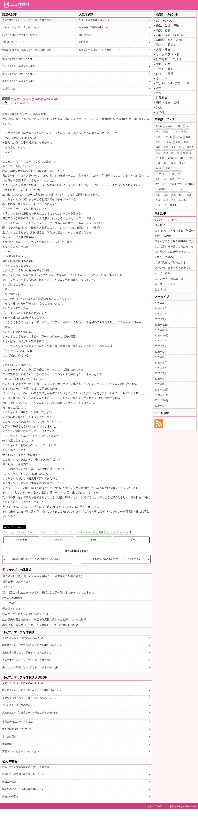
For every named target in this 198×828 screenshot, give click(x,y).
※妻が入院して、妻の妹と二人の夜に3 (22, 637)
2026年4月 (160, 303)
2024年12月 (161, 389)
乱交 (159, 92)
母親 (165, 152)
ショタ (174, 131)
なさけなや (161, 289)
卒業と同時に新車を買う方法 (94, 20)
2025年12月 (161, 324)
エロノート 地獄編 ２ (168, 278)
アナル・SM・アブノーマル (174, 83)
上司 (158, 163)
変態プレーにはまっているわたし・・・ (100, 49)
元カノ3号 (8, 603)
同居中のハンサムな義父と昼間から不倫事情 (25, 766)
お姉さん (167, 142)
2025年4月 (160, 368)
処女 (181, 194)
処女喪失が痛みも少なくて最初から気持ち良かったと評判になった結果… (45, 619)
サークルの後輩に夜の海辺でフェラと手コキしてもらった (115, 559)
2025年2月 (160, 378)
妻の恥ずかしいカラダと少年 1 (18, 81)
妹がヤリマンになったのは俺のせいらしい (27, 614)
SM (187, 126)
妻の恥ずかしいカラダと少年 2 (18, 73)
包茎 (189, 194)
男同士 (184, 131)
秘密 (165, 200)
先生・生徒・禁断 (167, 25)
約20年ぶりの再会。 (166, 219)
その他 (160, 112)
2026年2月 (160, 314)
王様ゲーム (161, 205)
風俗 (172, 179)
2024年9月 (160, 405)
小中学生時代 (174, 184)
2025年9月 (160, 341)
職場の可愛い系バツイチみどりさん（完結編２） (37, 559)
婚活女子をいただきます (16, 581)
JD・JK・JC (164, 20)
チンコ (47, 532)
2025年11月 (161, 330)
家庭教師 (83, 42)
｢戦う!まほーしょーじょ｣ (15, 42)
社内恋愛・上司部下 (169, 59)
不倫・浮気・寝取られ (170, 35)
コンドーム (161, 179)
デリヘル (160, 184)
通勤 (158, 147)
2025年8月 (160, 346)
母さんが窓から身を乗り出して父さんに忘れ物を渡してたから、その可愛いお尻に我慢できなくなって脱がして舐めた (174, 249)
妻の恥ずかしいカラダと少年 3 (18, 66)
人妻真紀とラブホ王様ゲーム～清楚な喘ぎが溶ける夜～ (31, 712)
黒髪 (173, 194)
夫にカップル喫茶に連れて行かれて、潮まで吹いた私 (30, 667)
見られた (170, 126)
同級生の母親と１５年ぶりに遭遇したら (23, 789)
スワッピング (162, 173)
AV (179, 173)
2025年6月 (160, 357)
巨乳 (165, 194)
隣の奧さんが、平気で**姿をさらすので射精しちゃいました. (33, 645)
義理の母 (187, 152)
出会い (113, 532)
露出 (180, 126)
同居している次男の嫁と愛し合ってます (23, 774)
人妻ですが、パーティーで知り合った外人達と (26, 20)
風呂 (158, 152)
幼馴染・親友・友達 (169, 39)
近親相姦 (162, 97)
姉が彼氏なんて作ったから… (171, 262)
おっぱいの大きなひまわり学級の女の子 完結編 (174, 233)
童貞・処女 (163, 64)
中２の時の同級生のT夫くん (93, 27)
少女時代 (159, 225)
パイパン (7, 587)
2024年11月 (161, 395)
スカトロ (167, 137)
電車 (173, 147)
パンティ (61, 532)
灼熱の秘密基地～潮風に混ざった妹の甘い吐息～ (28, 49)
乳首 (101, 532)
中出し (159, 168)
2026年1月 (160, 319)
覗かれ (159, 126)
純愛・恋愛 (163, 30)
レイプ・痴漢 (164, 73)
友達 (173, 163)
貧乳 (158, 194)
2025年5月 (160, 362)
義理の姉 (160, 158)
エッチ (10, 532)
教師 (188, 137)
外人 (159, 107)
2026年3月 (160, 308)
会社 (178, 142)
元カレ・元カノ (166, 44)
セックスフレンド (16, 527)
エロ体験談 (161, 189)
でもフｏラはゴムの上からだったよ (21, 27)
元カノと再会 (162, 273)
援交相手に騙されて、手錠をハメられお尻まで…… (29, 652)
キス (22, 532)
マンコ (89, 532)
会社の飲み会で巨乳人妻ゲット (172, 267)
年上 (165, 163)
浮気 (190, 158)
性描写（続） (9, 88)
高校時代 (188, 184)
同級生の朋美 (9, 781)
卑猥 (158, 200)
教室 (165, 147)
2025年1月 (160, 384)
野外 (181, 147)
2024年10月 (161, 400)
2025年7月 (160, 351)
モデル (179, 137)
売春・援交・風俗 (167, 102)
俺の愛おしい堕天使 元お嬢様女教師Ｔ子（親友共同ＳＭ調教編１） (43, 576)
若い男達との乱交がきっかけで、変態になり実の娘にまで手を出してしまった (48, 592)
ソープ (181, 179)
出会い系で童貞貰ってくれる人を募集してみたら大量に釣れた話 (40, 624)
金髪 (165, 131)
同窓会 (190, 147)
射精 (168, 168)
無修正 (173, 205)
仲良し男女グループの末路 (16, 705)
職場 (186, 142)
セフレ (34, 532)
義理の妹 (172, 158)
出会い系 (127, 532)
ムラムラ (183, 200)
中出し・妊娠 (164, 68)
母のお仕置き (86, 35)
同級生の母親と (10, 796)
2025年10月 (161, 335)
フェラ (76, 532)
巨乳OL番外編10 (12, 597)
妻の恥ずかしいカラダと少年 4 (18, 59)
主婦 (158, 142)
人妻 (158, 137)
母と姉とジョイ (11, 608)
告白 (173, 200)
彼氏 (182, 158)
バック (177, 168)
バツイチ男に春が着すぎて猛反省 (19, 35)
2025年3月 (160, 373)
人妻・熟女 (163, 49)
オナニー (162, 78)
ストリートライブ (164, 284)
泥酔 (159, 88)
